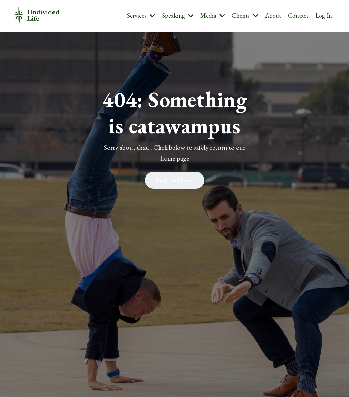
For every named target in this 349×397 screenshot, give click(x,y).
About (273, 15)
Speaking (178, 15)
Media (212, 15)
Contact (298, 15)
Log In (323, 15)
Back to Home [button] (175, 180)
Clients (245, 15)
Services (141, 15)
